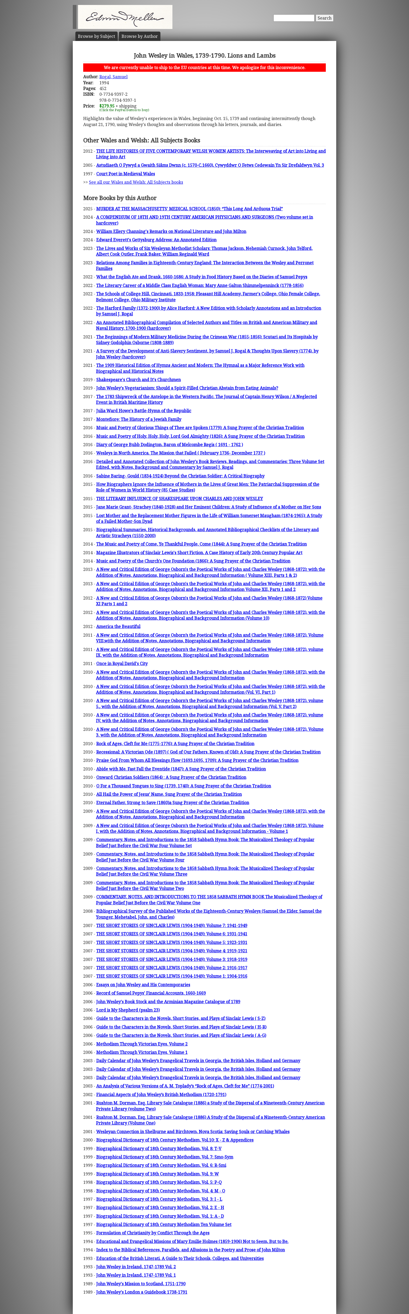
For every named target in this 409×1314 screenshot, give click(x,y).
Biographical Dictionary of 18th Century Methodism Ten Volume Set (163, 1224)
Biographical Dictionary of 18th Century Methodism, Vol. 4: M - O (160, 1191)
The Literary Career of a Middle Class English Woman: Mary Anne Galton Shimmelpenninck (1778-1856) (199, 285)
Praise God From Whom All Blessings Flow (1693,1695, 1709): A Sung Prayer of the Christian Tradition (197, 760)
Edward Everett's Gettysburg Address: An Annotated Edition (156, 240)
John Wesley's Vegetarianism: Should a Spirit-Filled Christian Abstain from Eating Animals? (187, 388)
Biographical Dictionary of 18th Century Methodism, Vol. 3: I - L (159, 1199)
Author (140, 36)
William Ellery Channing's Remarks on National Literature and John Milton (171, 231)
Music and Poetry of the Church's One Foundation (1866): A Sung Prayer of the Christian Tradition (193, 561)
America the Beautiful (118, 626)
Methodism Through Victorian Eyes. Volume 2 (142, 1044)
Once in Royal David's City (122, 663)
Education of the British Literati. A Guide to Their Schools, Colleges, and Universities (180, 1258)
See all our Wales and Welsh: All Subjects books (136, 182)
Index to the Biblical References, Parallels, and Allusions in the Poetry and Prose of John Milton (190, 1250)
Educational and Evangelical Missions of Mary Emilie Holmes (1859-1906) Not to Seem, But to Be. (192, 1241)
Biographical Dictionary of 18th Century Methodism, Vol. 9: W (157, 1174)
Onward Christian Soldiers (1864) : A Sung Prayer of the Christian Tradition (171, 777)
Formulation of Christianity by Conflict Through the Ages (152, 1233)
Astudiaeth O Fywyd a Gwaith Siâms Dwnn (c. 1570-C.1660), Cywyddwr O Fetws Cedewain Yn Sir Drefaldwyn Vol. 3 (210, 165)
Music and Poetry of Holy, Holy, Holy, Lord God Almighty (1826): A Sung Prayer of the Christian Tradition (200, 436)
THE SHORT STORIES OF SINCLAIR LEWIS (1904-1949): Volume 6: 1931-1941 (171, 934)
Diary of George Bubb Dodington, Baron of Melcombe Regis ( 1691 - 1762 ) (169, 444)
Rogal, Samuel (113, 77)
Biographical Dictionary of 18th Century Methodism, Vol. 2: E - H (160, 1207)
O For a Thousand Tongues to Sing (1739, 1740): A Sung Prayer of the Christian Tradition (183, 786)
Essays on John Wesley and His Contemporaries (143, 985)
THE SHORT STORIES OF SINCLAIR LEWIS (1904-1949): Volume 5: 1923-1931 (171, 942)
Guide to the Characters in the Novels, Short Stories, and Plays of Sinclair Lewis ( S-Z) (180, 1018)
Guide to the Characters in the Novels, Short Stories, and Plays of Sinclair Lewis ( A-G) (181, 1035)
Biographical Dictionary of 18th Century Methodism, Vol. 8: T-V (158, 1148)
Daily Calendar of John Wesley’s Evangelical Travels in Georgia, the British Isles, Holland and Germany (198, 1061)
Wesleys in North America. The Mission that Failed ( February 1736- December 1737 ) (180, 453)
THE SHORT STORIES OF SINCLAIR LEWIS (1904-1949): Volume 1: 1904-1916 (171, 976)
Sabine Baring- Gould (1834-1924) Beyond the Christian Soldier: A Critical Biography (180, 476)
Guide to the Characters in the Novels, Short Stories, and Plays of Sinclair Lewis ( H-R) (181, 1027)
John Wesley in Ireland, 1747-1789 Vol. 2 (136, 1267)
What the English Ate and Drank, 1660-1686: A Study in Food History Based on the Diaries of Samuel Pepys (201, 277)
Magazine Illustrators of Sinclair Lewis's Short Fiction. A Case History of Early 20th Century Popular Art (199, 553)
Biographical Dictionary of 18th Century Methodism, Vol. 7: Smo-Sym (164, 1157)
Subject (96, 36)
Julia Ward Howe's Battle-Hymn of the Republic (143, 411)
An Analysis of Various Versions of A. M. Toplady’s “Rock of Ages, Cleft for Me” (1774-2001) (185, 1086)
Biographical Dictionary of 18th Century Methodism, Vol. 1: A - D (160, 1216)
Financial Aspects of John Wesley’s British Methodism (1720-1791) (161, 1094)
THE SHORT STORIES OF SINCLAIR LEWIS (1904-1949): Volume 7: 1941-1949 (171, 925)
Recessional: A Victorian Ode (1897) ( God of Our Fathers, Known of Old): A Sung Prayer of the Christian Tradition (208, 752)
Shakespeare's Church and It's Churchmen (138, 380)
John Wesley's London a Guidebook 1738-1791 (141, 1292)
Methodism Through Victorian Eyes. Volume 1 (142, 1052)
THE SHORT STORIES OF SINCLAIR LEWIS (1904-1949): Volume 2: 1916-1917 (171, 968)
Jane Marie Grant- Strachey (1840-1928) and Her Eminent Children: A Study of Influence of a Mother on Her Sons (208, 507)
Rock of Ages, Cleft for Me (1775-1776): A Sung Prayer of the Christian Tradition (175, 743)
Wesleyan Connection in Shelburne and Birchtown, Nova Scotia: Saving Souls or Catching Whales (193, 1131)
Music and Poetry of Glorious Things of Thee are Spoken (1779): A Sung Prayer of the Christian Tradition (200, 428)
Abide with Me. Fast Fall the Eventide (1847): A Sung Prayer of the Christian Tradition (181, 769)
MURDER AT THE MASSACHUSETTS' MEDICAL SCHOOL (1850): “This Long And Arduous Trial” (189, 209)
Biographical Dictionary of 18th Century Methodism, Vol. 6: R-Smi (161, 1165)
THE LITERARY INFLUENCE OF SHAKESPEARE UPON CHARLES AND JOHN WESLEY (179, 498)
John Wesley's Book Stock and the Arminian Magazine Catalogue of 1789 (168, 1002)
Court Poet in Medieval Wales (125, 174)
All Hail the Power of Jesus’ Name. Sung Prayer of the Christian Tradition (169, 794)
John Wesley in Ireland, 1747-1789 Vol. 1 (136, 1275)
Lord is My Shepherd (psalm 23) (128, 1010)
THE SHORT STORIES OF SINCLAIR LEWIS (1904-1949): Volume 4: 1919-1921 (171, 951)
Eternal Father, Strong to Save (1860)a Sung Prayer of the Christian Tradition (172, 802)
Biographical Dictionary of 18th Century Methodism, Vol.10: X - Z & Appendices (175, 1140)
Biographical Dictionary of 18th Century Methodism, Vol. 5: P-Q (159, 1182)
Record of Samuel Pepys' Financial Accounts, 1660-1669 (151, 993)
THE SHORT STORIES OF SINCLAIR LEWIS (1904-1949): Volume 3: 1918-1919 (171, 959)
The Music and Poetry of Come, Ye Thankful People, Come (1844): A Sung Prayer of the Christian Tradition (201, 544)
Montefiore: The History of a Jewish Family (138, 419)
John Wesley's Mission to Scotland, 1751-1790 (140, 1284)
